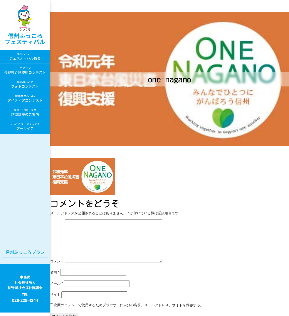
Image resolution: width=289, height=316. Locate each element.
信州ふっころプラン (25, 252)
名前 (54, 272)
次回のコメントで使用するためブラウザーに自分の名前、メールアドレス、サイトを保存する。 (128, 305)
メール (56, 283)
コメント (57, 261)
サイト (55, 294)
